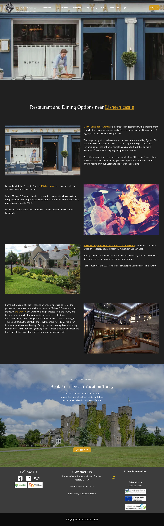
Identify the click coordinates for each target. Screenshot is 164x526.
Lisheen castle (119, 107)
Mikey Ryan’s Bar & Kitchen (97, 126)
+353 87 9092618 (86, 486)
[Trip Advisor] (36, 478)
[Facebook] (20, 478)
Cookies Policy (135, 485)
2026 (81, 519)
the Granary (20, 311)
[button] (52, 8)
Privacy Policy (135, 482)
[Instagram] (28, 478)
